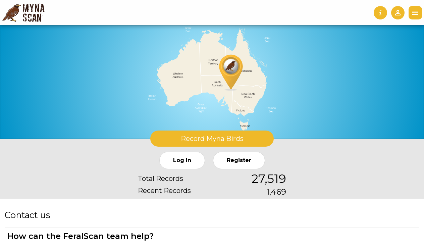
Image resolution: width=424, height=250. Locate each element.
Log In (182, 160)
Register (239, 160)
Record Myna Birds (212, 139)
